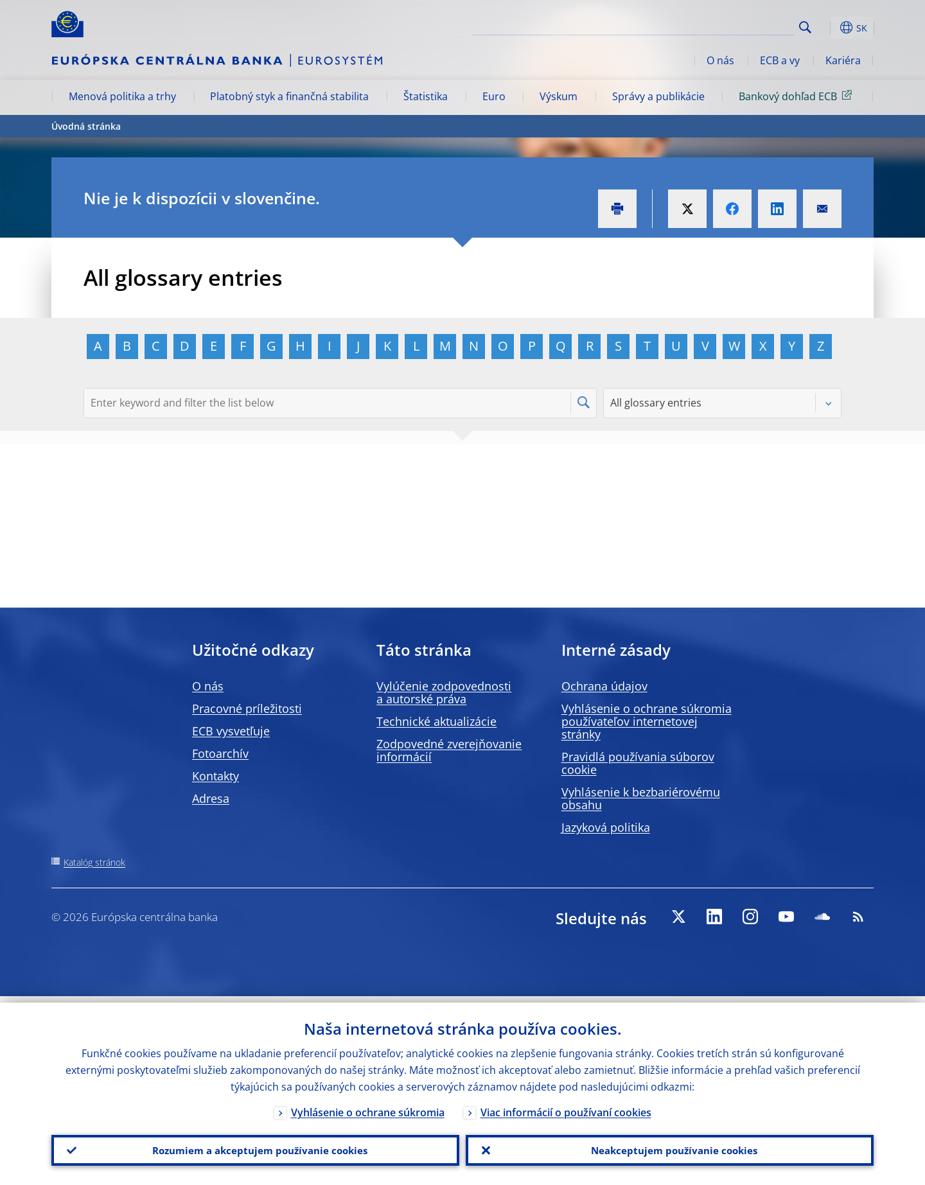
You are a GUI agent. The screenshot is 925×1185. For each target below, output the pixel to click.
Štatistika (425, 96)
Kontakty (215, 776)
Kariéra (843, 60)
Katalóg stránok (94, 862)
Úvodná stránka (86, 126)
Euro (494, 96)
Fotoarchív (220, 753)
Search (805, 27)
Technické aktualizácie (436, 721)
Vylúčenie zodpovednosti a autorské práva (443, 692)
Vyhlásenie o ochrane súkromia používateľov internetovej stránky (646, 721)
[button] (829, 28)
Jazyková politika (605, 827)
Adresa (210, 798)
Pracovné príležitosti (247, 708)
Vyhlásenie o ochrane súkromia (368, 1106)
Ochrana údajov (604, 686)
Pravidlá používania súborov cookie (637, 763)
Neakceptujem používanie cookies (669, 1147)
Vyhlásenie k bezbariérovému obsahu (640, 798)
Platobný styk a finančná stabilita (289, 96)
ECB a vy (780, 60)
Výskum (558, 96)
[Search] (730, 25)
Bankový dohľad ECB (797, 95)
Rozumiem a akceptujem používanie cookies (255, 1147)
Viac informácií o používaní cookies (565, 1106)
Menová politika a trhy (122, 96)
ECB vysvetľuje (231, 731)
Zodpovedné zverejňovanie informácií (449, 750)
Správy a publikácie (658, 96)
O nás (720, 60)
